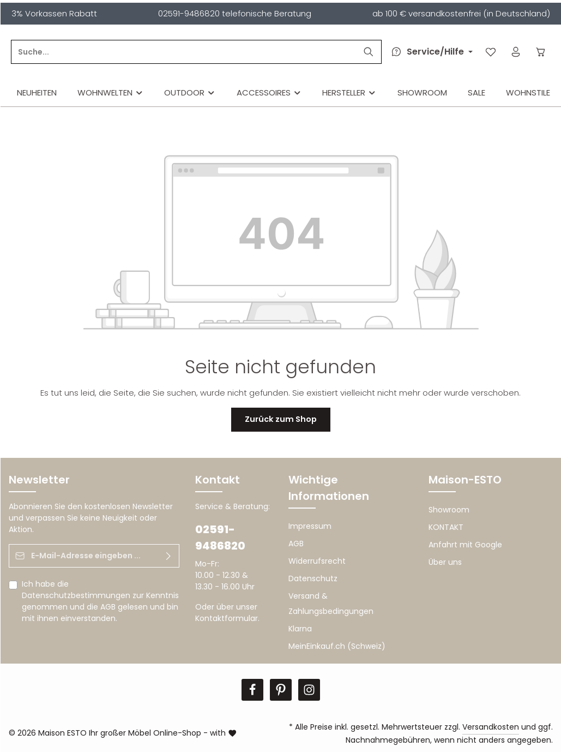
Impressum (309, 526)
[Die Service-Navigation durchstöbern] (428, 52)
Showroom (449, 509)
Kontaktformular (226, 618)
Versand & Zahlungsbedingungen (330, 603)
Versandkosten (490, 726)
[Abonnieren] (168, 556)
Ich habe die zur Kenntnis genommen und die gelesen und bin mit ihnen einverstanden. (100, 601)
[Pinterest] (281, 690)
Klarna (300, 628)
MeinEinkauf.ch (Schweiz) (336, 646)
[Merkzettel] (490, 52)
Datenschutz (312, 578)
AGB (108, 606)
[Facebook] (252, 690)
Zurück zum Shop (280, 419)
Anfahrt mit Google (465, 544)
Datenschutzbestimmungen (76, 595)
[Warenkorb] (541, 52)
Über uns (445, 562)
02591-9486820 (220, 537)
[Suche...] (258, 52)
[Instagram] (309, 690)
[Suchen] (367, 52)
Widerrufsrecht (317, 561)
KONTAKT (446, 527)
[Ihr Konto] (515, 52)
